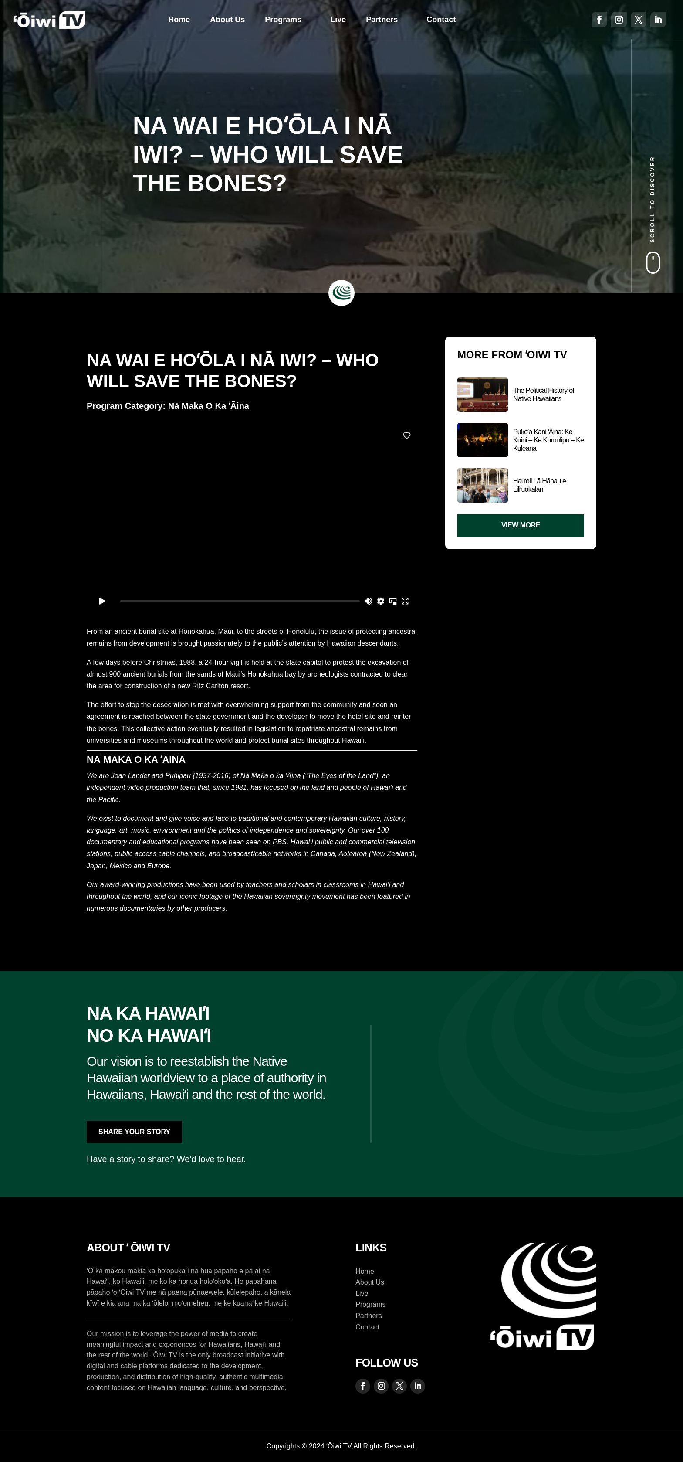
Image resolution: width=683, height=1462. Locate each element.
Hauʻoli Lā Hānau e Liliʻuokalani (539, 485)
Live (338, 19)
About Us (227, 19)
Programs (283, 19)
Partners (382, 19)
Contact (441, 19)
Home (179, 19)
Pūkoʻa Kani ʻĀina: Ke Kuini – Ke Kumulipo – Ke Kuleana (548, 440)
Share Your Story (134, 1132)
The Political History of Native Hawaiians (543, 394)
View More (520, 525)
